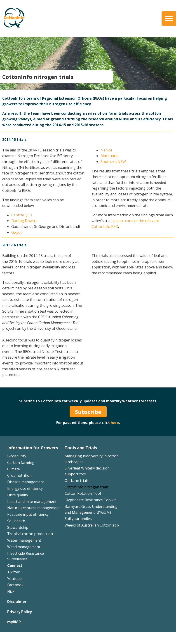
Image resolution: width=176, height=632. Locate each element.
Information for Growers (32, 447)
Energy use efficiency (25, 488)
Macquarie (109, 155)
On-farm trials (77, 480)
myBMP (14, 621)
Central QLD (21, 215)
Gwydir (17, 232)
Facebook (15, 584)
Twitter (13, 572)
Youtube (14, 578)
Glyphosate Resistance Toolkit (90, 499)
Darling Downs (24, 220)
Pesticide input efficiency (28, 514)
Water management (24, 540)
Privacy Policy (19, 611)
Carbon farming (20, 462)
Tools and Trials (81, 447)
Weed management (23, 546)
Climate (13, 469)
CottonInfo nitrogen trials (87, 487)
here (115, 422)
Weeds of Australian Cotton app (92, 525)
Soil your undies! (78, 518)
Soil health (16, 520)
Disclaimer (16, 601)
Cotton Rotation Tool (83, 493)
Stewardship (17, 527)
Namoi (106, 150)
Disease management (25, 481)
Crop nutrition (19, 475)
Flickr (11, 591)
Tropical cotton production (30, 533)
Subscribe (88, 411)
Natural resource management (33, 507)
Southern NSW (113, 161)
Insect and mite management (31, 501)
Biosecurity (16, 455)
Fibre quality (17, 494)
